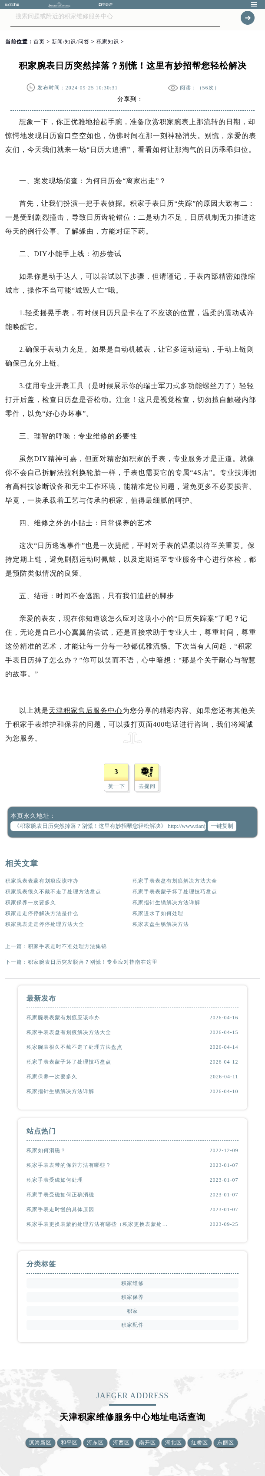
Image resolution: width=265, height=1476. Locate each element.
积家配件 (132, 1325)
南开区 (147, 1443)
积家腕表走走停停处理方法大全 (44, 924)
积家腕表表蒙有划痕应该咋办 (42, 881)
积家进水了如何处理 (157, 913)
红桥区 (199, 1443)
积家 (132, 1311)
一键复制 (222, 826)
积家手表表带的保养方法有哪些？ (68, 1165)
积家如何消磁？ (46, 1150)
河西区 (121, 1443)
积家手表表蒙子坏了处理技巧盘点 (174, 892)
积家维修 (132, 1283)
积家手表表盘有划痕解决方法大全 (174, 881)
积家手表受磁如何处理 (54, 1180)
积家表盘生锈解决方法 (160, 924)
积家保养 (132, 1297)
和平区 (69, 1443)
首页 (39, 42)
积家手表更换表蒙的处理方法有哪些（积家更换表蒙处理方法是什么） (98, 1224)
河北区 (173, 1443)
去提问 (147, 786)
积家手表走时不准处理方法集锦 (67, 946)
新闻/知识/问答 (70, 42)
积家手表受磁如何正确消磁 (60, 1195)
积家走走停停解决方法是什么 (42, 913)
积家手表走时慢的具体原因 (60, 1209)
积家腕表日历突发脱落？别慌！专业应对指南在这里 (93, 962)
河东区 (95, 1443)
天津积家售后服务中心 (86, 710)
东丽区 (225, 1443)
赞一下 (116, 786)
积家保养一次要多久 (30, 902)
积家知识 (107, 42)
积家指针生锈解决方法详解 (166, 902)
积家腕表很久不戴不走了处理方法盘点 (53, 892)
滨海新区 (40, 1443)
